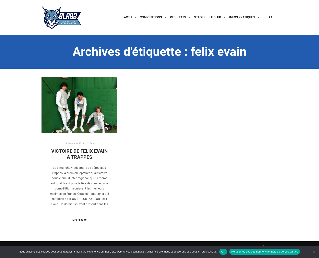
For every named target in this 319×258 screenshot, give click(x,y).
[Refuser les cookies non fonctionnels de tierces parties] (314, 252)
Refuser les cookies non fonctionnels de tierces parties (264, 251)
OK (223, 251)
